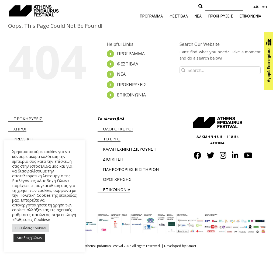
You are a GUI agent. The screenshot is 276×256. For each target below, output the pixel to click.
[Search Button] (200, 6)
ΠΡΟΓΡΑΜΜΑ (131, 54)
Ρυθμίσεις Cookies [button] (30, 228)
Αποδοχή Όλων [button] (29, 237)
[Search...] (220, 70)
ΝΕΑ (121, 74)
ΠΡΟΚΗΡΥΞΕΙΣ (131, 85)
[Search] (224, 7)
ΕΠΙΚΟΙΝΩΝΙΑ (131, 95)
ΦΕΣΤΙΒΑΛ (127, 64)
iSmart (191, 246)
